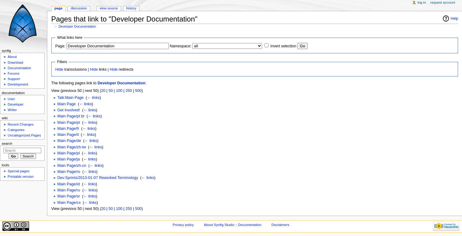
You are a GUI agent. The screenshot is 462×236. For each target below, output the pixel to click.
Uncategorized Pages (24, 135)
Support (14, 79)
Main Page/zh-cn (71, 166)
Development (18, 84)
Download (15, 62)
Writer (12, 110)
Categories (16, 130)
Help (454, 18)
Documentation (19, 68)
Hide (59, 69)
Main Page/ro (68, 172)
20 (103, 91)
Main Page (66, 104)
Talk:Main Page (70, 98)
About (12, 57)
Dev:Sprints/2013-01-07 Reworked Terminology (97, 178)
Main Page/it (68, 135)
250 (129, 91)
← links (93, 98)
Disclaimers (280, 225)
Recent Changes (20, 124)
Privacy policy (183, 225)
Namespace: (180, 46)
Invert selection (283, 46)
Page (58, 8)
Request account (442, 2)
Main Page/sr (68, 196)
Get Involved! (68, 110)
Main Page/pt (68, 122)
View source (108, 8)
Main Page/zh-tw (71, 147)
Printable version (20, 176)
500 (138, 91)
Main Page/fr (68, 128)
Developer (15, 104)
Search (7, 143)
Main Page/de (69, 141)
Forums (13, 73)
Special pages (18, 171)
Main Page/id (68, 184)
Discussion (79, 8)
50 (111, 91)
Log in (422, 2)
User (11, 99)
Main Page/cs (69, 203)
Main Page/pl (68, 153)
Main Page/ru (68, 190)
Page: (60, 46)
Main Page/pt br (71, 116)
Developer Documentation (77, 26)
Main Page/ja (68, 159)
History (131, 8)
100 (119, 91)
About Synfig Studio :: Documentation (232, 225)
